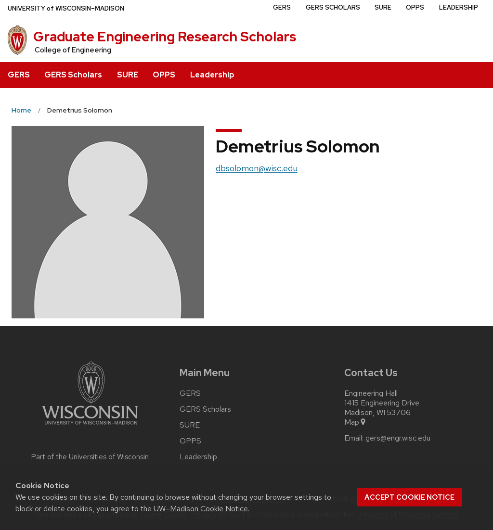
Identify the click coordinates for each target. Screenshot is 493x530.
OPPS (164, 75)
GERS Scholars (73, 75)
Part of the (90, 457)
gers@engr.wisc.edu (397, 438)
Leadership (212, 75)
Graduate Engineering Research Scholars (164, 36)
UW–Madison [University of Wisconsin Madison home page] (66, 8)
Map (355, 422)
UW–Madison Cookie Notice (201, 509)
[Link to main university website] (90, 426)
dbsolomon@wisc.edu (257, 168)
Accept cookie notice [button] (409, 497)
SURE (127, 75)
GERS (19, 75)
